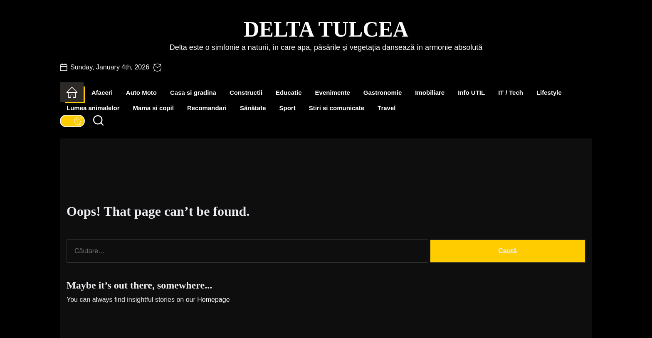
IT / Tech (510, 92)
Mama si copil (153, 107)
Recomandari (207, 107)
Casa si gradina (193, 92)
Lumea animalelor (93, 107)
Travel (386, 107)
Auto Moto (141, 92)
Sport (287, 107)
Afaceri (102, 92)
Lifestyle (549, 92)
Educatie (289, 92)
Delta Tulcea (326, 29)
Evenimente (332, 92)
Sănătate (253, 107)
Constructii (246, 92)
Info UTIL (471, 92)
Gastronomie (382, 92)
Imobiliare (430, 92)
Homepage (213, 299)
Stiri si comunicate (336, 107)
